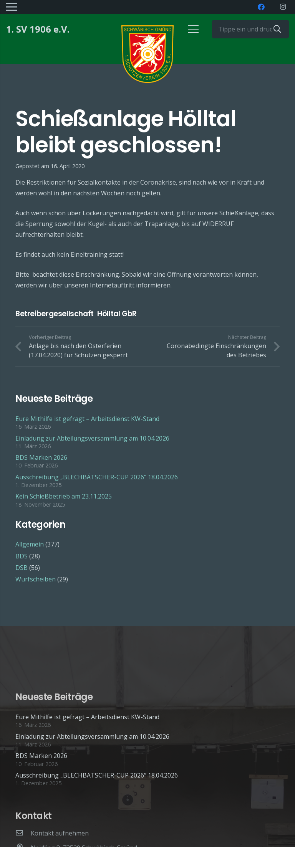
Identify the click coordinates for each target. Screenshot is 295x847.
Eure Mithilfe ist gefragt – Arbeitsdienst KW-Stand (87, 418)
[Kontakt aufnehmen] (23, 833)
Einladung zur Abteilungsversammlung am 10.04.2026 (92, 438)
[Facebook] (261, 7)
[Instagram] (283, 7)
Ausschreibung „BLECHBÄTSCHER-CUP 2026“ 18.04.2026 (96, 477)
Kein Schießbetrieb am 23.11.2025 (63, 496)
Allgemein (29, 544)
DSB (21, 567)
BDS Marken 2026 (41, 457)
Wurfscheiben (35, 579)
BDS (21, 556)
